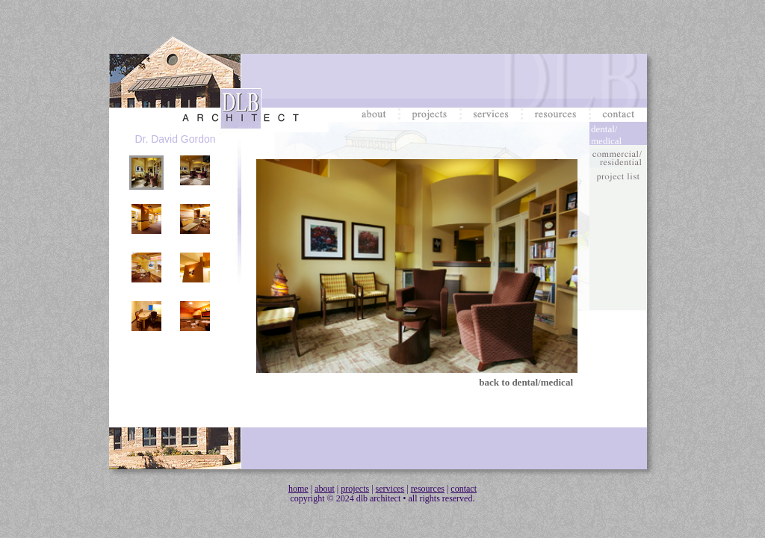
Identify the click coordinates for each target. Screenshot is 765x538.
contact (463, 488)
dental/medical (606, 134)
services (390, 488)
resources (428, 488)
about (325, 488)
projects (355, 488)
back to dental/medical (526, 382)
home (298, 488)
